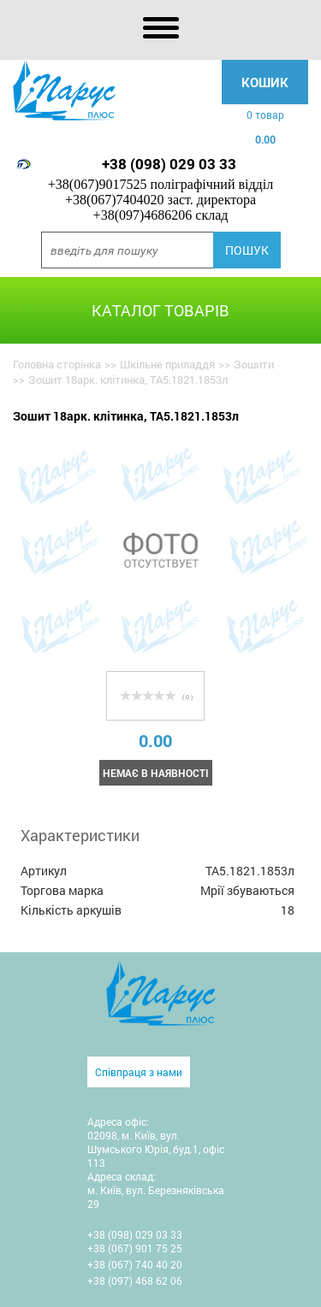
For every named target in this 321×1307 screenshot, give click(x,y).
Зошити (254, 364)
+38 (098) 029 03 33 (169, 164)
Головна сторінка (57, 364)
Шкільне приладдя (167, 364)
